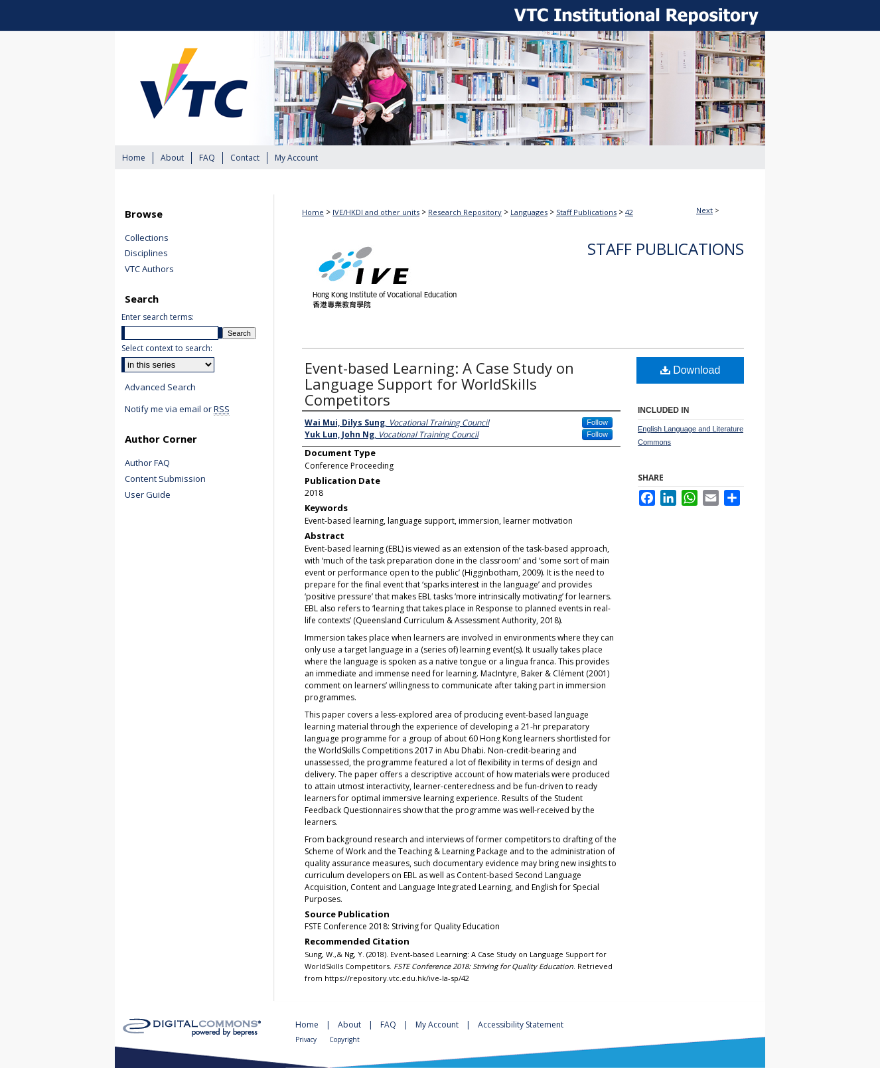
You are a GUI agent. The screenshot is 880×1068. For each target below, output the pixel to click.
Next (704, 210)
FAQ (389, 1024)
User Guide (148, 495)
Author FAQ (147, 463)
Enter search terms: (157, 317)
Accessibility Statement (520, 1024)
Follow (597, 422)
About (350, 1024)
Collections (147, 238)
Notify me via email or (177, 409)
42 (629, 212)
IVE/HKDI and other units (375, 212)
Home (313, 212)
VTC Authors (149, 269)
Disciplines (146, 253)
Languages (529, 212)
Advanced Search (160, 387)
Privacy (307, 1039)
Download (690, 370)
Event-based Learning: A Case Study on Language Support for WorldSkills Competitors (439, 384)
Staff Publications (586, 212)
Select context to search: (166, 348)
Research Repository (465, 212)
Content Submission (165, 479)
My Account (438, 1024)
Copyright (344, 1039)
